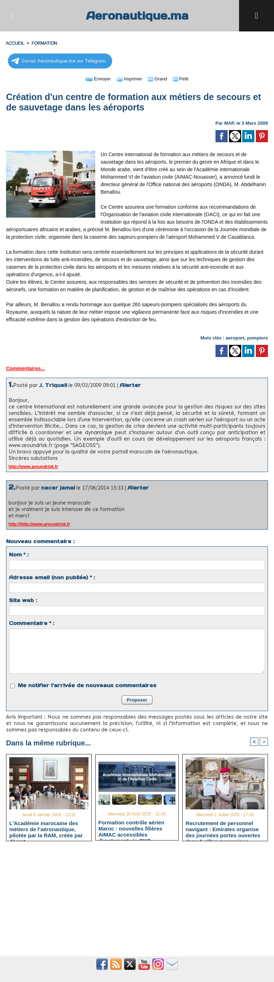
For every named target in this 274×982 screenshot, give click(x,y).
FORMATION (44, 43)
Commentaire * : (31, 623)
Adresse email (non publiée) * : (52, 577)
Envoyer (96, 78)
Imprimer (129, 78)
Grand (158, 78)
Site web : (23, 600)
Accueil (15, 43)
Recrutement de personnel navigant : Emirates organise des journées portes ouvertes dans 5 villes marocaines (223, 829)
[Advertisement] (137, 903)
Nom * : (19, 554)
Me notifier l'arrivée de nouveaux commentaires (87, 685)
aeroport (235, 338)
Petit (182, 78)
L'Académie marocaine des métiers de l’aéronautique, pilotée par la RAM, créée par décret (46, 829)
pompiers (257, 338)
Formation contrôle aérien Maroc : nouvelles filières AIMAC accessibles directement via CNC (131, 829)
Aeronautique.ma (137, 15)
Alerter (130, 385)
